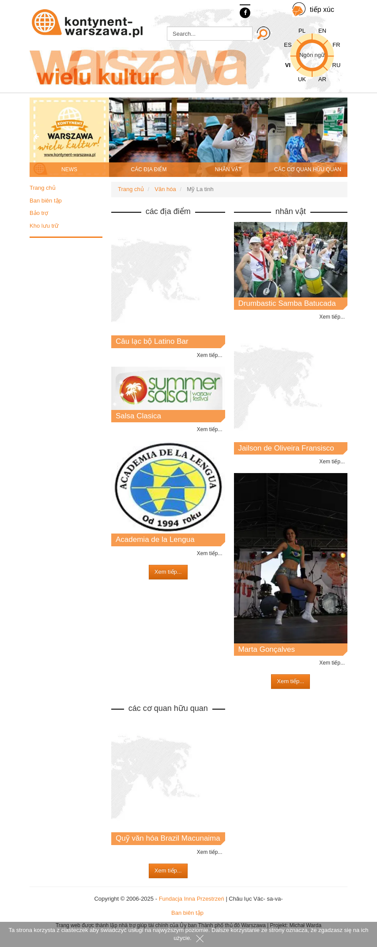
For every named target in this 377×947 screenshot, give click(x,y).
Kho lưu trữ (44, 225)
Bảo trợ (39, 213)
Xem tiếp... (209, 355)
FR (336, 44)
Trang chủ (43, 187)
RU (336, 65)
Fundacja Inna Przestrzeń (191, 898)
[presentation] (36, 137)
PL (301, 30)
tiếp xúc (322, 9)
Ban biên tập (46, 200)
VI (287, 65)
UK (302, 79)
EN (322, 30)
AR (322, 79)
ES (287, 44)
